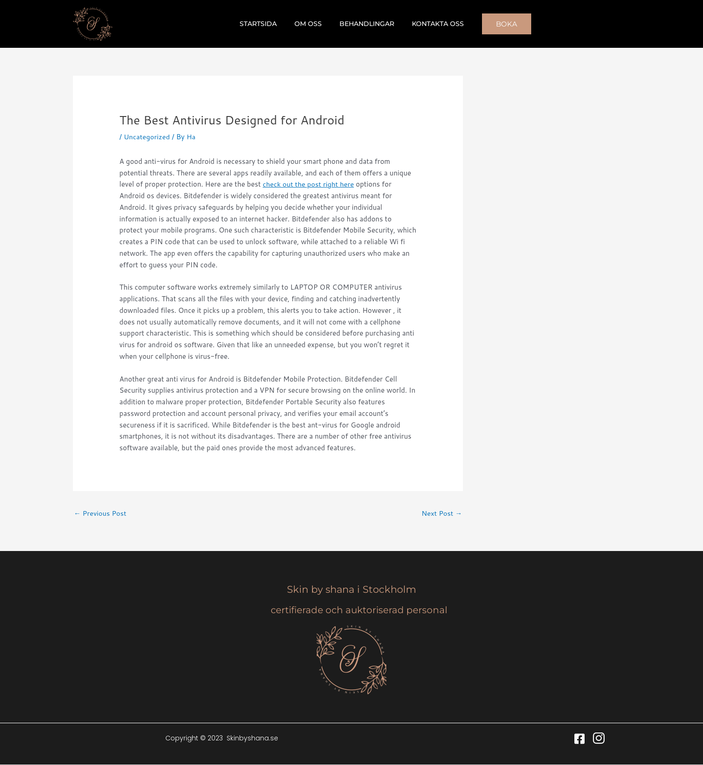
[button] (497, 23)
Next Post (441, 513)
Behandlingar (364, 23)
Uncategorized (147, 137)
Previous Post (100, 513)
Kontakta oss (431, 23)
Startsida (265, 23)
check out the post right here (309, 184)
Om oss (310, 23)
